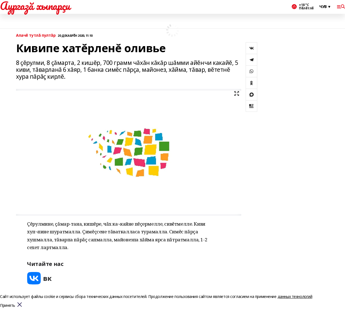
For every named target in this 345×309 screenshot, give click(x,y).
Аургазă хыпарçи (35, 5)
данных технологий (295, 296)
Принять (7, 305)
